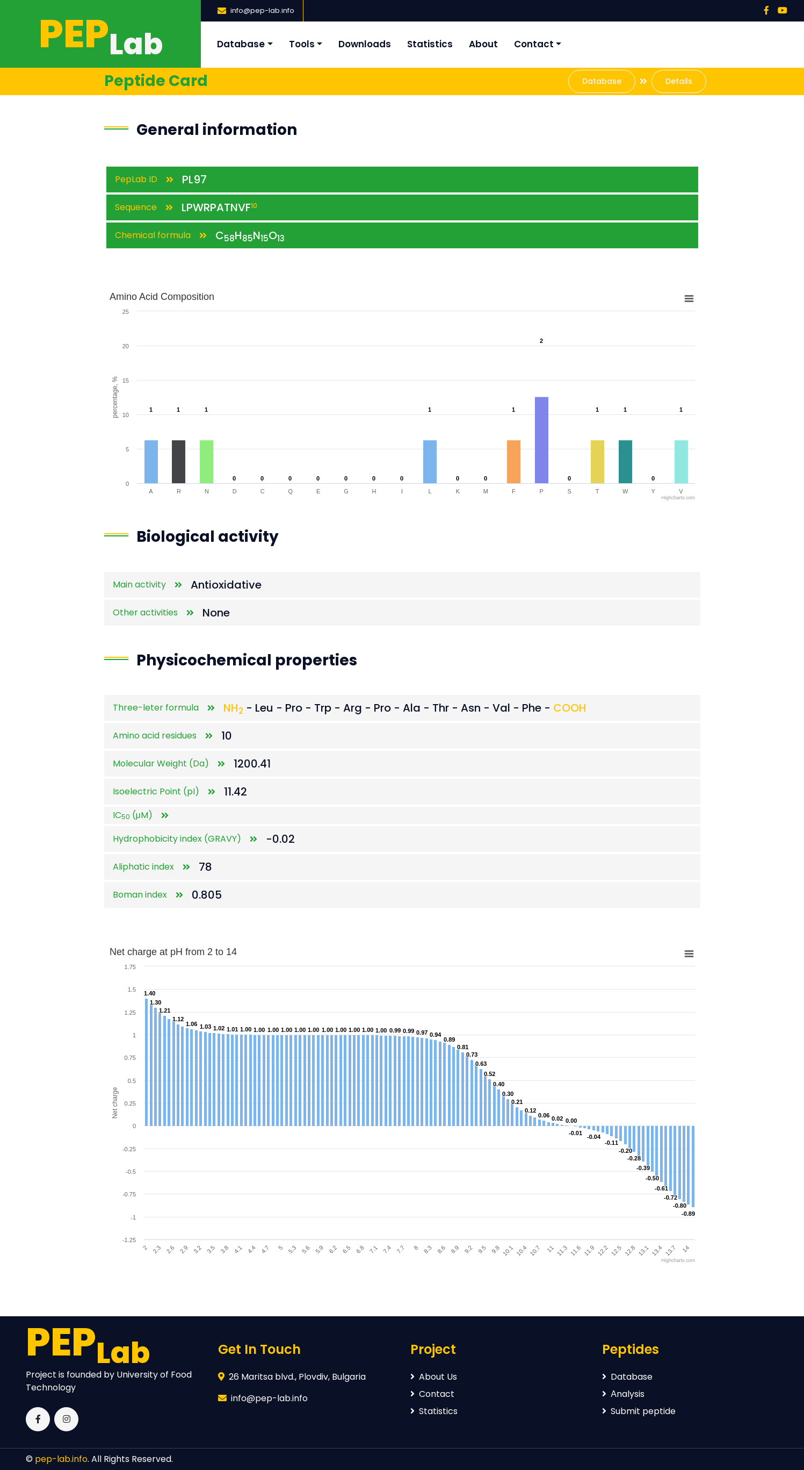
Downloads (364, 44)
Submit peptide (639, 1411)
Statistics (430, 44)
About (483, 44)
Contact (534, 44)
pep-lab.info (61, 1459)
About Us (433, 1377)
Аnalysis (623, 1394)
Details (678, 81)
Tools (302, 44)
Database (241, 44)
